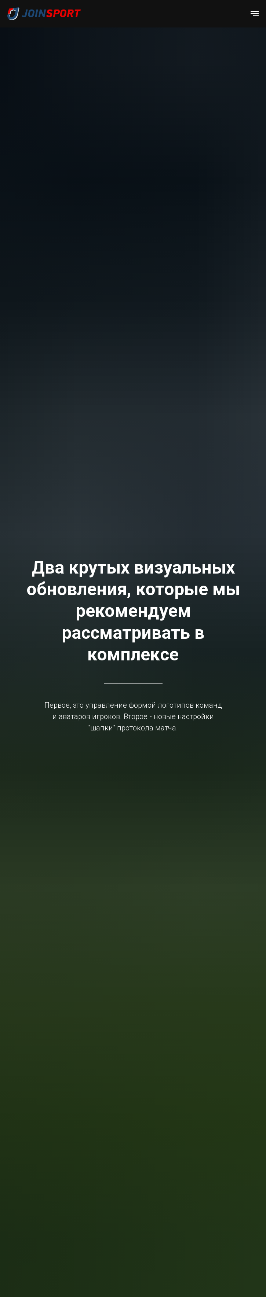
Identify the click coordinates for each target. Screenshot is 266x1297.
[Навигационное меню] (255, 13)
